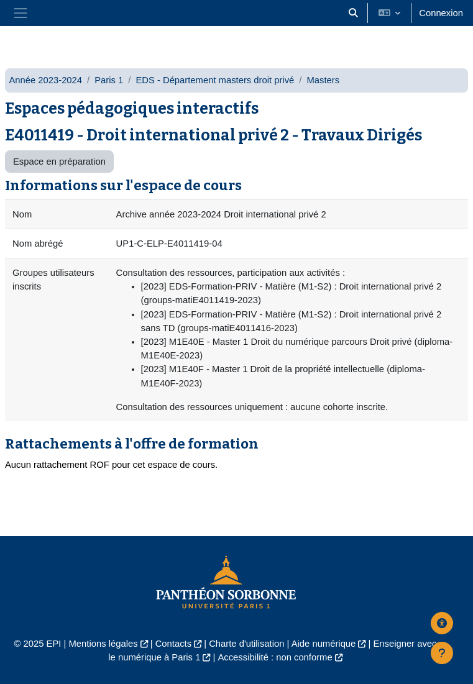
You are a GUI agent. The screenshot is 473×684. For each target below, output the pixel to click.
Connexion (441, 13)
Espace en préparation (59, 161)
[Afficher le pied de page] (442, 653)
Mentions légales (103, 644)
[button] (353, 13)
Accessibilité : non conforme (275, 657)
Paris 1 (108, 80)
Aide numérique (324, 644)
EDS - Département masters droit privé (214, 80)
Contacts (173, 644)
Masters (322, 80)
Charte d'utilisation (246, 644)
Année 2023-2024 (45, 80)
